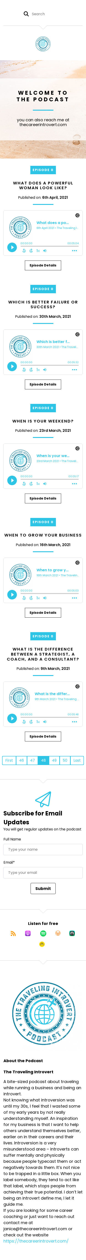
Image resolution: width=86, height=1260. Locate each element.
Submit (43, 888)
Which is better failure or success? (43, 304)
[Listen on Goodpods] (41, 944)
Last (77, 760)
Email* (9, 862)
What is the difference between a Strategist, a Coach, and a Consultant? (43, 654)
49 (54, 760)
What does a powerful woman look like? (43, 185)
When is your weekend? (43, 421)
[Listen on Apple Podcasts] (28, 933)
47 (32, 760)
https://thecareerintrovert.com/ (36, 1241)
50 (65, 760)
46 (21, 760)
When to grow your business (43, 535)
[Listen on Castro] (72, 933)
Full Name (12, 839)
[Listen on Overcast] (57, 933)
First (9, 760)
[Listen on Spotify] (43, 933)
